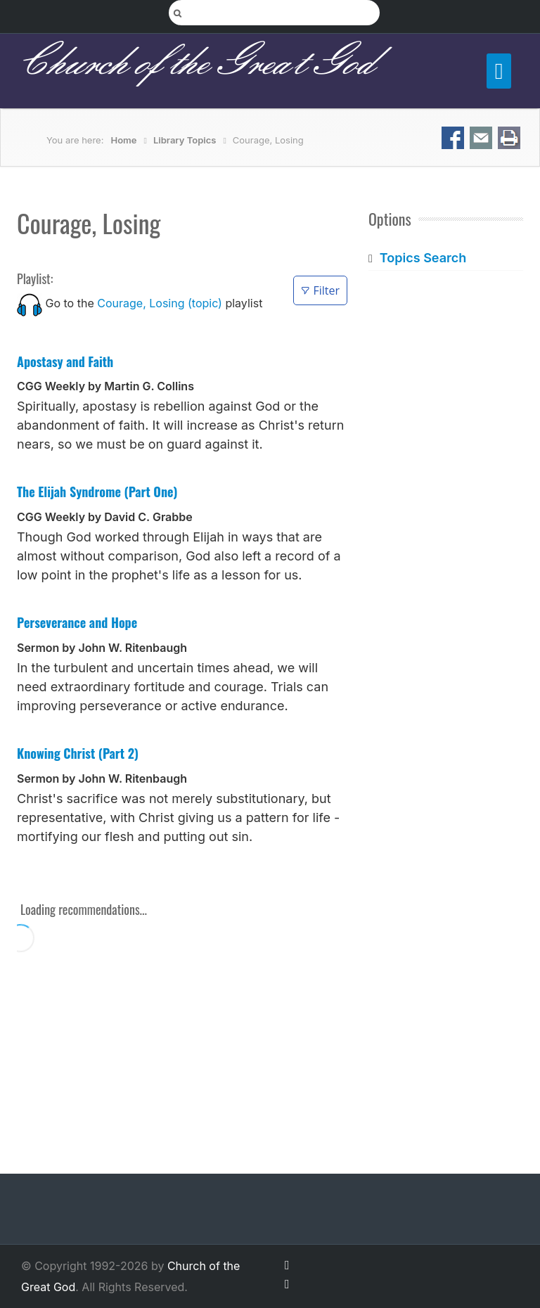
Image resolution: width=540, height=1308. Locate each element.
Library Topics (184, 140)
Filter (320, 290)
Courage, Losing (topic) (159, 303)
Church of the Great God (195, 64)
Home (124, 140)
